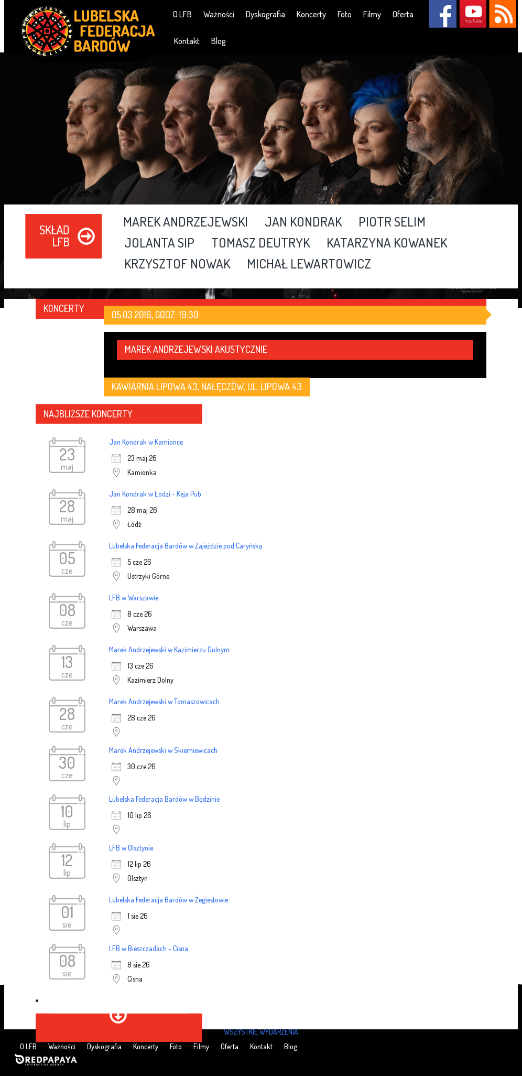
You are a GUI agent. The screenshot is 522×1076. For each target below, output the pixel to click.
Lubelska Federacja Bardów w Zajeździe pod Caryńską (185, 545)
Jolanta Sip (159, 243)
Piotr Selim (392, 222)
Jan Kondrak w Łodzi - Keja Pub (155, 493)
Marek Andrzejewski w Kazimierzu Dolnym (169, 649)
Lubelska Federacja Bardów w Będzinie (164, 798)
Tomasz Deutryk (260, 243)
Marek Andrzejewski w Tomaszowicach (164, 701)
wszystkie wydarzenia (261, 1031)
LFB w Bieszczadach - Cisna (148, 948)
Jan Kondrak (303, 222)
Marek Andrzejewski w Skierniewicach (163, 750)
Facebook (442, 14)
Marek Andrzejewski (185, 222)
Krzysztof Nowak (177, 264)
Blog (218, 41)
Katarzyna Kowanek (387, 243)
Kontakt (187, 41)
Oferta (403, 14)
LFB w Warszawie (133, 597)
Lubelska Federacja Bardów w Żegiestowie (168, 899)
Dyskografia (265, 14)
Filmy (372, 14)
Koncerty (311, 14)
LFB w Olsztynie (131, 847)
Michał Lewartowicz (309, 264)
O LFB (182, 14)
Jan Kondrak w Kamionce (146, 441)
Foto (345, 14)
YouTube (472, 14)
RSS (502, 14)
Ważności (218, 14)
